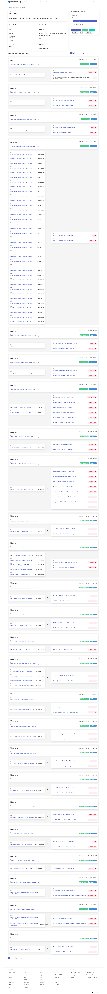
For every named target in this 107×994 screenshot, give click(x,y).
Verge (41, 975)
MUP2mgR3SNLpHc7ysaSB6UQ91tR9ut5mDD (64, 507)
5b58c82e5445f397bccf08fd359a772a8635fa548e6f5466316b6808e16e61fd (23, 588)
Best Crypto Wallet (75, 972)
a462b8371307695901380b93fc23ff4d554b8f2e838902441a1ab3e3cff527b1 (23, 909)
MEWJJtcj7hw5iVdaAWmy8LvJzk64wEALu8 (63, 681)
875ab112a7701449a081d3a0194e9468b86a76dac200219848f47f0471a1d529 (23, 92)
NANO (25, 975)
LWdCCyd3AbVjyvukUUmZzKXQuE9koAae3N (63, 793)
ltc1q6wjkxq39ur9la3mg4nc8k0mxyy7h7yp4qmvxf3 (65, 491)
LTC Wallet (92, 29)
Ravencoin (26, 984)
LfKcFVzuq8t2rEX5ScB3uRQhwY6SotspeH (63, 444)
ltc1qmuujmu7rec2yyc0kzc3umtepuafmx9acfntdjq (65, 734)
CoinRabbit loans (90, 972)
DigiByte (42, 979)
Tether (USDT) (58, 975)
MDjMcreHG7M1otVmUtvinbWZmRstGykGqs (63, 407)
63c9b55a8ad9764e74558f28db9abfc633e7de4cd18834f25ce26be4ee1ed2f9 (23, 615)
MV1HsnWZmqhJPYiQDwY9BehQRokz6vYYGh (64, 127)
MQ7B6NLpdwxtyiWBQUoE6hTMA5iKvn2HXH (64, 422)
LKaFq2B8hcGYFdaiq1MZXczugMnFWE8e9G (21, 625)
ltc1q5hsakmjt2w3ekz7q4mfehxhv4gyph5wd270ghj (65, 712)
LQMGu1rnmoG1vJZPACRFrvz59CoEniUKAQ (21, 346)
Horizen (57, 984)
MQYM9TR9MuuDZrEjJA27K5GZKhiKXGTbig (63, 841)
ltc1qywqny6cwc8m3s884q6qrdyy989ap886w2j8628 (65, 562)
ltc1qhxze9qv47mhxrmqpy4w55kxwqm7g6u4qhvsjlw (23, 736)
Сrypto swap (74, 979)
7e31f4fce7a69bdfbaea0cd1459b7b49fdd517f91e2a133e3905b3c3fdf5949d (23, 780)
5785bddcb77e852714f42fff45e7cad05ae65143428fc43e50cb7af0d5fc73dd (23, 119)
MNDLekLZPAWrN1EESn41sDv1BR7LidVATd (21, 868)
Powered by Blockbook (12, 992)
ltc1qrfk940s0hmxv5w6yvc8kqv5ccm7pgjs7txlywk (65, 787)
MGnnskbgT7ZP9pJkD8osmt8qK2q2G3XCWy (64, 946)
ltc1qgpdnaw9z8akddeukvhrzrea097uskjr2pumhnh (65, 502)
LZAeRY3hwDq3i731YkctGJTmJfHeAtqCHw (21, 649)
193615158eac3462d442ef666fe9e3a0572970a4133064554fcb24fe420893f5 (23, 548)
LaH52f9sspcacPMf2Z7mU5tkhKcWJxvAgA (21, 598)
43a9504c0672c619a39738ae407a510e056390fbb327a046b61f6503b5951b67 (23, 64)
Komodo (42, 984)
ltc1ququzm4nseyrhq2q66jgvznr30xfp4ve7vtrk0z (64, 100)
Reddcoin (26, 982)
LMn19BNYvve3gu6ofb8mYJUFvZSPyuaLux (63, 348)
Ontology (26, 979)
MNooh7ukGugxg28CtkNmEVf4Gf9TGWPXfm (21, 489)
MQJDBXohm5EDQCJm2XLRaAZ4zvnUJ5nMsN (64, 417)
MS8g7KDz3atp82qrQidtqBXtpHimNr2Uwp (20, 412)
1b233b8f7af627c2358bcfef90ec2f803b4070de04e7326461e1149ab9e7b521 (23, 726)
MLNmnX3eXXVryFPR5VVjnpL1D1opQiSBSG (21, 569)
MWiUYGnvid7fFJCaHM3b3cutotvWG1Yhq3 (21, 447)
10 (83, 53)
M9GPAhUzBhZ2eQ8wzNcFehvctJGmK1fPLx (21, 407)
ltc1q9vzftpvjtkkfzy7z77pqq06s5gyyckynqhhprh (22, 676)
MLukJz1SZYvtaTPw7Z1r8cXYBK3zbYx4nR (20, 574)
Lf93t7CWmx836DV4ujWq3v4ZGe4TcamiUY (21, 154)
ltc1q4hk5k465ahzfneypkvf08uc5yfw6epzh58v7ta (65, 820)
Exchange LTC (74, 32)
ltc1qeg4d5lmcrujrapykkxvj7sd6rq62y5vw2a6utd (64, 766)
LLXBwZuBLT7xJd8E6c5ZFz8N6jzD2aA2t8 (20, 103)
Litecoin (10, 984)
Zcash (56, 982)
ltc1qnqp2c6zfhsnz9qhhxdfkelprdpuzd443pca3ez (65, 343)
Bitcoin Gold (11, 982)
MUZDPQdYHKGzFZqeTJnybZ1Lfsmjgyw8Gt (63, 622)
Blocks (73, 17)
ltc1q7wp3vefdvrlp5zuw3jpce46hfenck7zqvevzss (64, 476)
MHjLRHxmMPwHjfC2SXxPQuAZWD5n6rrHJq (64, 402)
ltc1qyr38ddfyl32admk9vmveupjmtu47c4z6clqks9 (22, 790)
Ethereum (10, 977)
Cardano (10, 979)
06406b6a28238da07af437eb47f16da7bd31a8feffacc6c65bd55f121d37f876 (23, 807)
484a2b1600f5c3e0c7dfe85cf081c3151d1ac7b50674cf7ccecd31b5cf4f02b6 (23, 521)
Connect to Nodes (90, 975)
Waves (56, 979)
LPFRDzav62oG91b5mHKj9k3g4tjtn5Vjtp (20, 130)
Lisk (25, 972)
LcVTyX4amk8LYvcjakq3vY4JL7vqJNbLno (63, 918)
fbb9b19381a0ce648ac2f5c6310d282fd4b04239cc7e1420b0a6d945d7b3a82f (23, 362)
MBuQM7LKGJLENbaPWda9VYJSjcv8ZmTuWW (22, 560)
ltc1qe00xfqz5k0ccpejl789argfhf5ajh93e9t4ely (21, 671)
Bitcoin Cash (11, 972)
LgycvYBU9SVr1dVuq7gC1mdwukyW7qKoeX (21, 949)
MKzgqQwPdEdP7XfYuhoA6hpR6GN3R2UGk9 (64, 596)
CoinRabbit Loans (89, 32)
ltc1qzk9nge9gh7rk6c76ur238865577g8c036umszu (65, 707)
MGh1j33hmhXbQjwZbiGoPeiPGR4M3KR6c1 (63, 649)
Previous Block (57, 12)
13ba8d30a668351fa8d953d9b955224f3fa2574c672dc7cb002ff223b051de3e (23, 389)
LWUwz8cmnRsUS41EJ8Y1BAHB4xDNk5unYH (64, 890)
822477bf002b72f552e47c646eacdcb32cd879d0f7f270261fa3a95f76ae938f (23, 882)
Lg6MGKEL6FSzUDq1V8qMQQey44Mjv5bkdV (21, 844)
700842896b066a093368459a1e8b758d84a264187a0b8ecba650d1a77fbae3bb (23, 663)
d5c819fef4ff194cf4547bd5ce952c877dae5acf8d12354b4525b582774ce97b (23, 699)
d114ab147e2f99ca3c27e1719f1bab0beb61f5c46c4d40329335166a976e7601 (23, 834)
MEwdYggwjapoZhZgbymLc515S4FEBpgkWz (21, 565)
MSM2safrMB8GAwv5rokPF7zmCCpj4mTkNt (64, 412)
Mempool (74, 15)
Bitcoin (10, 975)
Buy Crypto (73, 975)
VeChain (26, 987)
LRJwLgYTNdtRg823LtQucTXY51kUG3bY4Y (63, 814)
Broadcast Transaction (77, 24)
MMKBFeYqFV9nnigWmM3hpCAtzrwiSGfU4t (63, 471)
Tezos (41, 972)
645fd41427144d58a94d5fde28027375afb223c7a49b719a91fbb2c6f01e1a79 (23, 436)
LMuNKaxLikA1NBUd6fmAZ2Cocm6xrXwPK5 (64, 628)
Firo (9, 987)
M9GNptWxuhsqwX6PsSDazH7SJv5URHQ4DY (21, 555)
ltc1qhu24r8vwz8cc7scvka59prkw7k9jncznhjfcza (64, 761)
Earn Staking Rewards (76, 29)
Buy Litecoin (85, 29)
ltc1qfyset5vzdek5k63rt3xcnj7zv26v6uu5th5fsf (64, 676)
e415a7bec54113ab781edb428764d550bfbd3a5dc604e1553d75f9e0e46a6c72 (23, 860)
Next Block (64, 12)
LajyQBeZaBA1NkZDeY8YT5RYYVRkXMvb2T (63, 72)
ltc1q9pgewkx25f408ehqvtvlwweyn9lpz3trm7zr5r (22, 709)
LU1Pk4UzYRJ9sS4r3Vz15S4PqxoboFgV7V (63, 868)
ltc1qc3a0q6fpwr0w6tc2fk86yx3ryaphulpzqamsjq (22, 817)
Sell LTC (81, 32)
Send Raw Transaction (91, 977)
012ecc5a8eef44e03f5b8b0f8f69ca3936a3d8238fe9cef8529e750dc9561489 (23, 939)
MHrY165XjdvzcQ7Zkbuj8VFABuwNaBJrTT (63, 739)
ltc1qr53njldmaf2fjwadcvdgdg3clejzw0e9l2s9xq (64, 529)
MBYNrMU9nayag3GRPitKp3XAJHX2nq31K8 (63, 481)
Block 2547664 (77, 21)
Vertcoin (57, 977)
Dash (41, 977)
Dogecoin (42, 982)
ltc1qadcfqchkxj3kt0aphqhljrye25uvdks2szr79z (64, 497)
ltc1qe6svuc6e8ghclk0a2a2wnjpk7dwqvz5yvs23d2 (65, 370)
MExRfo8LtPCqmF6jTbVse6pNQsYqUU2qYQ (63, 486)
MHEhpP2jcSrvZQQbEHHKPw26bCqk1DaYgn (21, 373)
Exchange (73, 977)
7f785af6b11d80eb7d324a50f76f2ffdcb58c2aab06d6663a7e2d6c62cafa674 (23, 146)
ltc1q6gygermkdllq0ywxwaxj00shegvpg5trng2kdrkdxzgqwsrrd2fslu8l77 (70, 895)
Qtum (56, 972)
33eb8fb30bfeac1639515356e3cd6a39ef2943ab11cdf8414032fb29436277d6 (23, 642)
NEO (25, 977)
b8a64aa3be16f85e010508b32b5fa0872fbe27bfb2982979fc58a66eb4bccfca (23, 335)
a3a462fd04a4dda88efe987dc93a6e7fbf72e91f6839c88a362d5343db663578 (23, 463)
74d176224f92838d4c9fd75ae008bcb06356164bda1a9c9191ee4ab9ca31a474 (23, 753)
